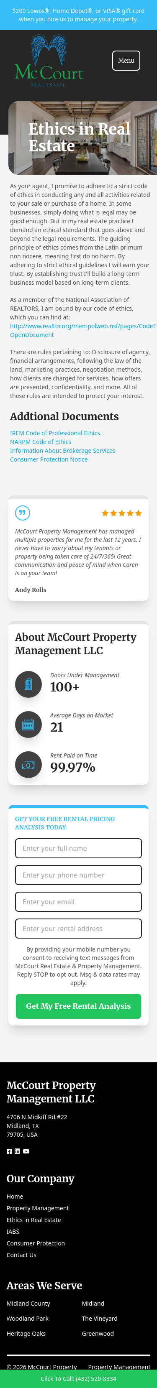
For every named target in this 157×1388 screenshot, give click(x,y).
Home (15, 1196)
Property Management (38, 1208)
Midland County (28, 1303)
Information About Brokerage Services (63, 450)
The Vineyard (100, 1318)
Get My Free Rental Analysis (78, 1006)
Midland (93, 1303)
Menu (126, 60)
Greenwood (98, 1333)
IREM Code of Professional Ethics (55, 433)
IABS (13, 1231)
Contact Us (21, 1255)
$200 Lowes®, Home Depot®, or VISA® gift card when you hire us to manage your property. (79, 15)
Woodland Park (28, 1318)
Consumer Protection (36, 1243)
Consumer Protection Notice (49, 459)
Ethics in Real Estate (34, 1220)
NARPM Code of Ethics (40, 442)
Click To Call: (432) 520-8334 (78, 1379)
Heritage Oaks (26, 1333)
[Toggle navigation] (126, 61)
